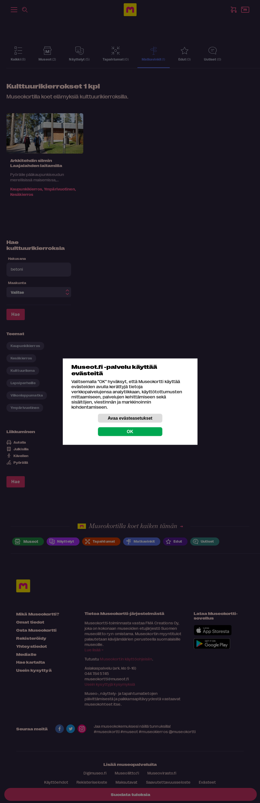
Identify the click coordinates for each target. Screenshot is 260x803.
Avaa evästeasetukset (130, 418)
